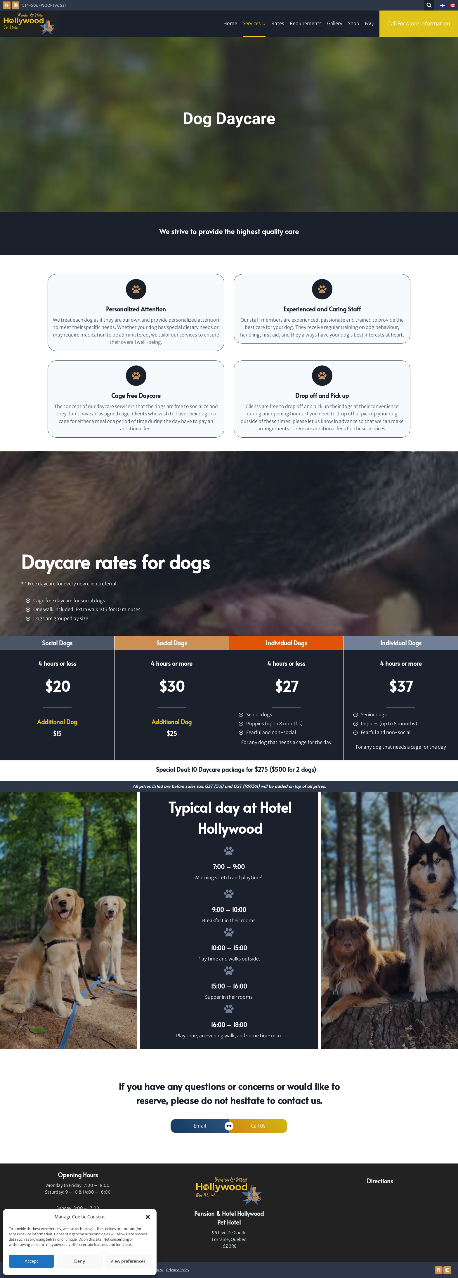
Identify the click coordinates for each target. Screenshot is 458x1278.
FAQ (369, 23)
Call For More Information (418, 23)
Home (230, 23)
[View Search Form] (429, 5)
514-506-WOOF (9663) (44, 5)
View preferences (127, 1261)
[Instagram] (16, 5)
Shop (353, 23)
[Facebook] (7, 5)
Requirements (306, 23)
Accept (31, 1261)
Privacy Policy (177, 1270)
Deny (79, 1261)
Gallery (334, 23)
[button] (148, 1217)
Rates (277, 23)
